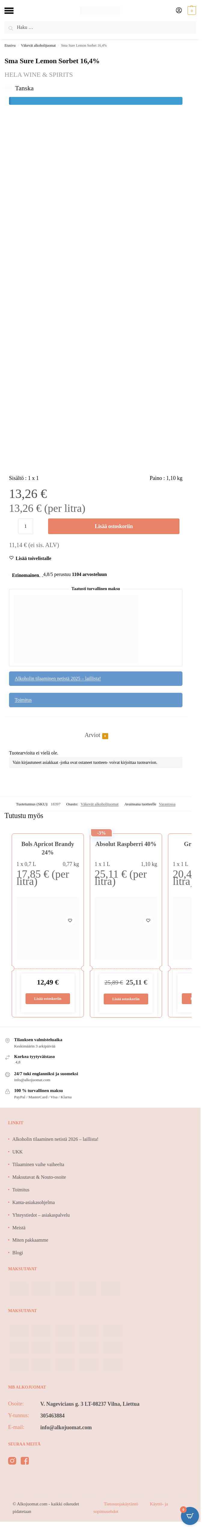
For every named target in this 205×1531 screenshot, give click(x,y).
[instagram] (12, 1462)
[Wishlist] (33, 558)
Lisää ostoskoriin (114, 526)
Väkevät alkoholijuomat (38, 45)
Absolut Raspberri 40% (125, 844)
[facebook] (25, 1462)
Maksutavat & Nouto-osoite (39, 1177)
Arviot (92, 735)
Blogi (17, 1253)
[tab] (95, 728)
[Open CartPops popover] (190, 1516)
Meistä (19, 1227)
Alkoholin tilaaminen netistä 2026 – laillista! (55, 1139)
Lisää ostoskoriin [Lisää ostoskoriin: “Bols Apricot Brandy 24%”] (48, 999)
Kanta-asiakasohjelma (33, 1202)
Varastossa (167, 804)
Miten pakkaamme (30, 1240)
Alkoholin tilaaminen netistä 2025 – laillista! (58, 678)
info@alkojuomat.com (66, 1428)
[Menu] (14, 10)
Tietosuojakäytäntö (121, 1504)
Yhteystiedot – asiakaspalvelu (41, 1215)
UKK (17, 1152)
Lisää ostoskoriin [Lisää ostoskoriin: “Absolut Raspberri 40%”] (126, 999)
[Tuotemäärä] (25, 526)
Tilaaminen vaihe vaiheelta (38, 1164)
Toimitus (23, 699)
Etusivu (10, 45)
